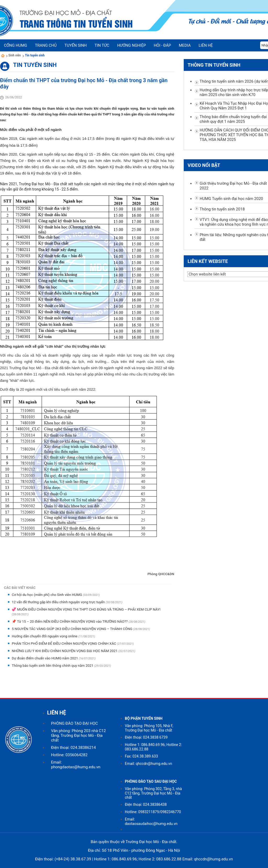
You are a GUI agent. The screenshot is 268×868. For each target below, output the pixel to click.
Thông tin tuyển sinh (214, 65)
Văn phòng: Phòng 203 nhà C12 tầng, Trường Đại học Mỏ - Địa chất (78, 735)
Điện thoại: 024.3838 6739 (146, 737)
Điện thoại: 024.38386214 (73, 747)
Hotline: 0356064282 (69, 755)
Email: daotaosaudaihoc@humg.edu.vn (151, 821)
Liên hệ (206, 45)
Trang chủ (46, 45)
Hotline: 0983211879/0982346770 (153, 812)
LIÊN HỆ (56, 713)
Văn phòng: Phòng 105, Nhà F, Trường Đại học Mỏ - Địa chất (149, 728)
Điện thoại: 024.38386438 (146, 804)
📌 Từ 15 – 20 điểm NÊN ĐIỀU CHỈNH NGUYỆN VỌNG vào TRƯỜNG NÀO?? (70, 621)
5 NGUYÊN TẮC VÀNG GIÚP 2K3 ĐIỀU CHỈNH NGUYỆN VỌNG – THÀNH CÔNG (72, 629)
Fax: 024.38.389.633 (141, 756)
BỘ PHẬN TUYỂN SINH (144, 718)
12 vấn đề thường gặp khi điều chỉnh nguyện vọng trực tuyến (59, 602)
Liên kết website (208, 261)
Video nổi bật (204, 165)
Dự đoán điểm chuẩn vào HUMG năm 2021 (45, 658)
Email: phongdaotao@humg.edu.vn (75, 764)
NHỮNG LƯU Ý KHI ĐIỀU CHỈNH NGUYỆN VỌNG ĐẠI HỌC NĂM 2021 (65, 651)
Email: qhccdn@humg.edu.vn (148, 763)
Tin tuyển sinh (34, 55)
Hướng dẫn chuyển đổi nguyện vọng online (45, 636)
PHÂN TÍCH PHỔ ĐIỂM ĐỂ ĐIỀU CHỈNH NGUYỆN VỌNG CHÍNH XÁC (64, 643)
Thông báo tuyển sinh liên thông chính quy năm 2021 (53, 666)
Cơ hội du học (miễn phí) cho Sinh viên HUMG (47, 595)
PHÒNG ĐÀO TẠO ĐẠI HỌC (74, 723)
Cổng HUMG (15, 45)
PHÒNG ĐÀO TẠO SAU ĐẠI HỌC (151, 781)
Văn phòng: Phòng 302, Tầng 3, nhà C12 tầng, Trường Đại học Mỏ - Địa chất (153, 793)
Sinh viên (14, 55)
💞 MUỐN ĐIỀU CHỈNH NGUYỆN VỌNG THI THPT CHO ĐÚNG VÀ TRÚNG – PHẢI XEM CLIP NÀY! (86, 609)
